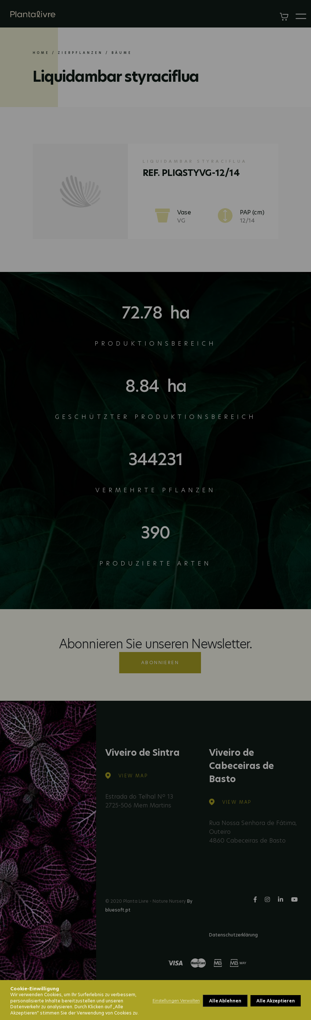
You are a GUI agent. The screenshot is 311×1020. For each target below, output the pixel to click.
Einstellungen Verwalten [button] (176, 1001)
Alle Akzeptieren (275, 1001)
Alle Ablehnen (225, 1001)
